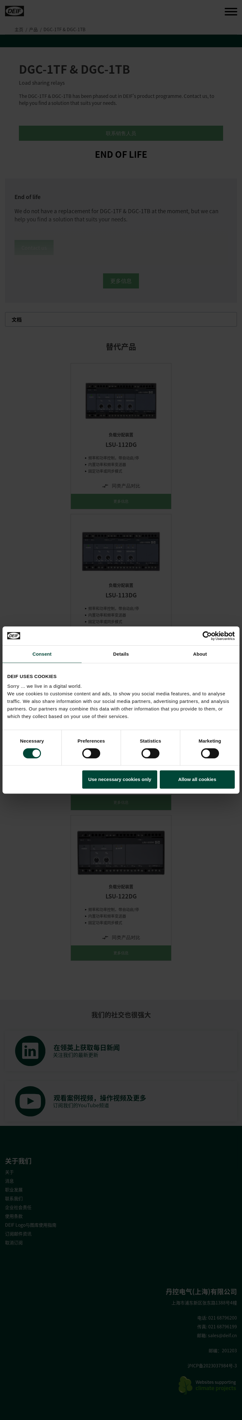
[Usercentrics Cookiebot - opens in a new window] (207, 636)
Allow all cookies (197, 779)
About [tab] (200, 654)
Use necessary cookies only (119, 779)
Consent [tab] (42, 654)
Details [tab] (121, 654)
